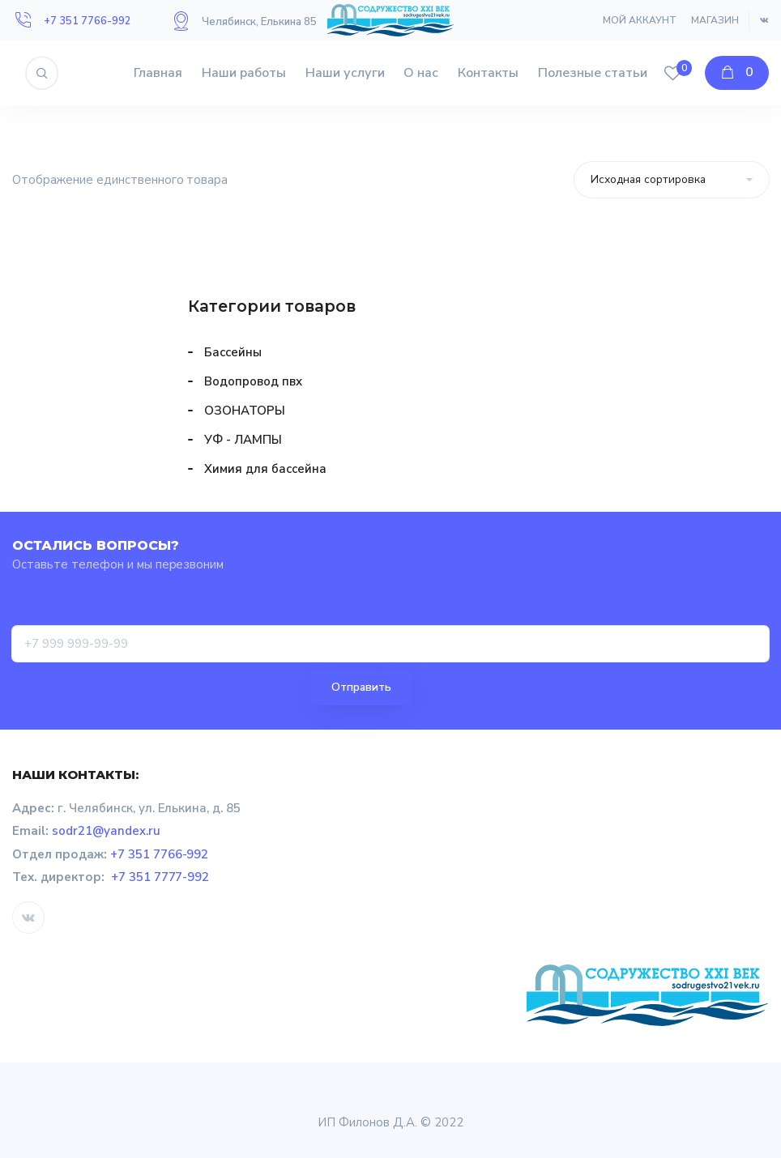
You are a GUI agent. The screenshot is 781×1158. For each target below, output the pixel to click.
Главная (158, 73)
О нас (420, 73)
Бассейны (233, 352)
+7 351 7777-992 (160, 877)
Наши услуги (345, 73)
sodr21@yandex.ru (106, 831)
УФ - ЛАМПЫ (243, 440)
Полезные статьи (592, 73)
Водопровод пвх (253, 381)
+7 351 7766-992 (87, 21)
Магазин (715, 20)
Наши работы (244, 73)
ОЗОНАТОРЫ (244, 410)
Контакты (488, 73)
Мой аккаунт (639, 20)
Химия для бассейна (265, 469)
